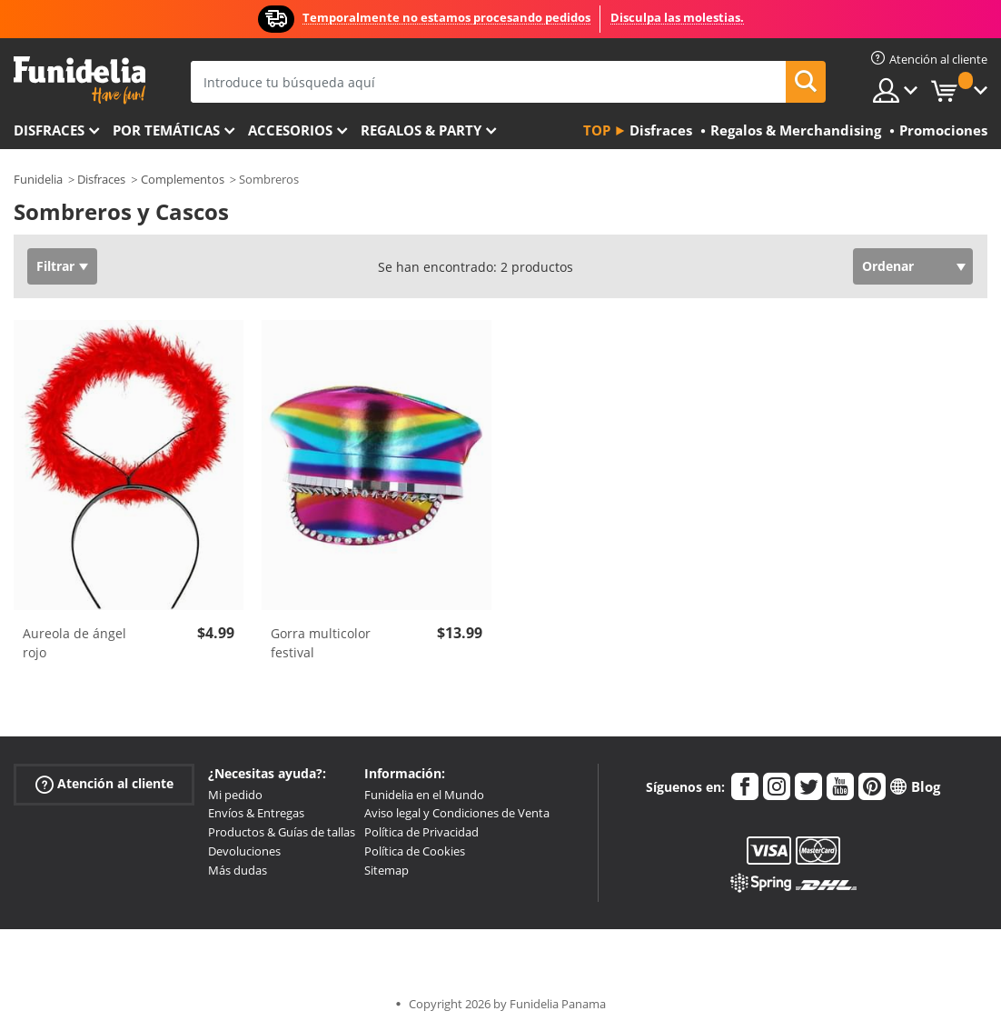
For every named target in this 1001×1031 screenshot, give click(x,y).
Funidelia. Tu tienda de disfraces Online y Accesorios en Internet (79, 80)
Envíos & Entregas (256, 813)
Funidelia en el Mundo (424, 794)
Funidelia (38, 179)
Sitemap (386, 870)
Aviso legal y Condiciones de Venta (457, 813)
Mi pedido (235, 794)
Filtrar (55, 266)
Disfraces (49, 130)
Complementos (182, 179)
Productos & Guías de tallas (281, 832)
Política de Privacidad (421, 832)
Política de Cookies (414, 851)
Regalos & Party (421, 130)
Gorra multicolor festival (321, 643)
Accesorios (290, 130)
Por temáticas (166, 130)
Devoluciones (244, 851)
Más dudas (237, 870)
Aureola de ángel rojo (74, 643)
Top (596, 130)
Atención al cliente (104, 783)
